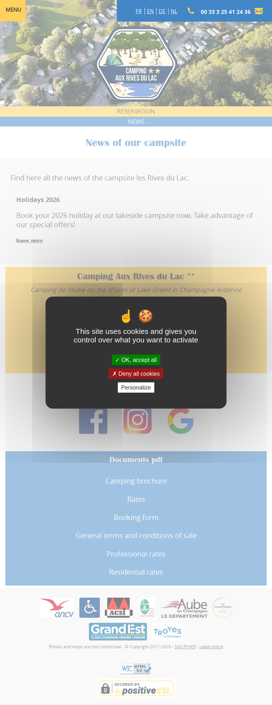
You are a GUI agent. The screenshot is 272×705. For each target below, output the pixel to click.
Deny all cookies (136, 373)
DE (162, 11)
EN (150, 11)
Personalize (136, 388)
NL (174, 11)
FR (139, 11)
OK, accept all (136, 360)
